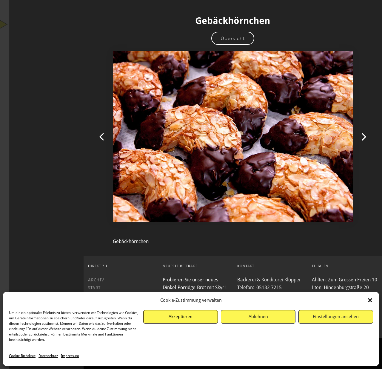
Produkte (41, 92)
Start (42, 71)
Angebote (41, 82)
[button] (370, 300)
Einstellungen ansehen (336, 316)
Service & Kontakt (42, 135)
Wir (42, 103)
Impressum (70, 356)
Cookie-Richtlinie (22, 356)
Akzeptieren (180, 316)
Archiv (42, 125)
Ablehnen (258, 316)
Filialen (42, 114)
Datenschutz (48, 356)
